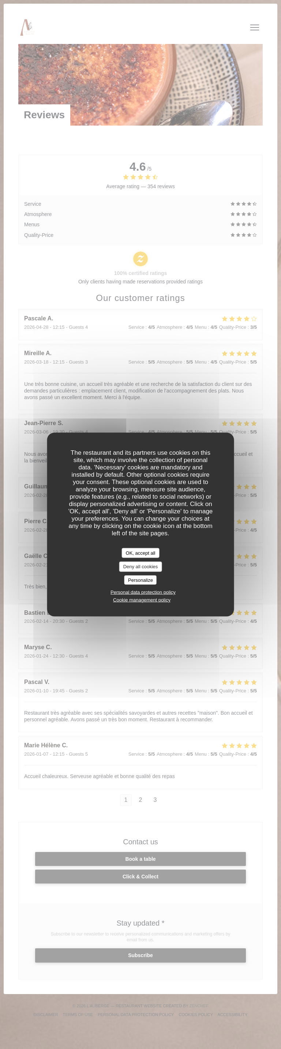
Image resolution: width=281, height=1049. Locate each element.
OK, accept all (141, 552)
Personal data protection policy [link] (143, 592)
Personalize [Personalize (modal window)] (140, 580)
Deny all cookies (140, 566)
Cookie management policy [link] (142, 600)
